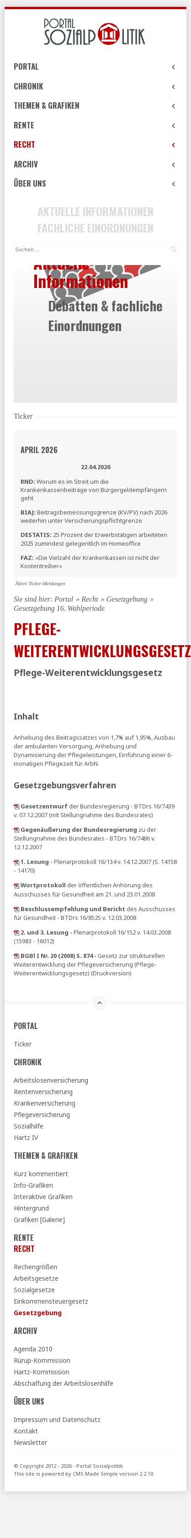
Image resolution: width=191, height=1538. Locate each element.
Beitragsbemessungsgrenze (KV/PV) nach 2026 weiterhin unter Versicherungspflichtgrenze (94, 516)
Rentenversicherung (43, 1091)
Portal (95, 66)
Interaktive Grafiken (43, 1196)
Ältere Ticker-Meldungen (40, 583)
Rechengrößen (35, 1266)
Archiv (95, 164)
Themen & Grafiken (95, 105)
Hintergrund (31, 1208)
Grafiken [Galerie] (39, 1219)
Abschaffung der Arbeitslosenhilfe (63, 1383)
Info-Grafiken (33, 1185)
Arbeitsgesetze (36, 1278)
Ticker (23, 1044)
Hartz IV (26, 1137)
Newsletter (30, 1442)
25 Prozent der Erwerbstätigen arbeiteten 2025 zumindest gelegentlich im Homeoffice (94, 539)
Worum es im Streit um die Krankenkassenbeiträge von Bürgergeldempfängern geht (94, 489)
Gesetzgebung (127, 599)
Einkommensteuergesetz (51, 1301)
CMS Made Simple (95, 1473)
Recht (95, 144)
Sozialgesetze (34, 1289)
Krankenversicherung (44, 1103)
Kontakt (26, 1431)
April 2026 (39, 449)
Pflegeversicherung (42, 1114)
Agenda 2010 (33, 1348)
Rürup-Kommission (42, 1360)
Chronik (95, 86)
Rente (95, 125)
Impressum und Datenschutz (57, 1419)
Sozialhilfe (28, 1126)
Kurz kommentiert (41, 1173)
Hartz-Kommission (41, 1371)
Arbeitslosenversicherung (51, 1080)
